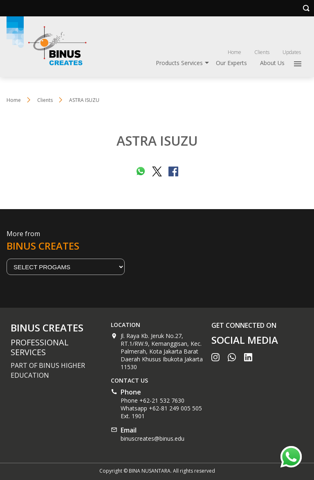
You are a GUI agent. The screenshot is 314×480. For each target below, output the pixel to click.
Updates (292, 52)
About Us (272, 63)
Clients (261, 52)
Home (234, 52)
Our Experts (231, 63)
